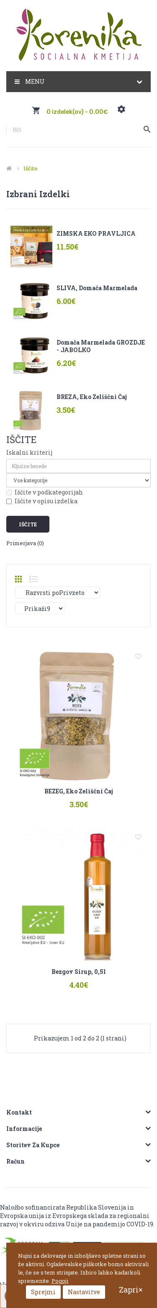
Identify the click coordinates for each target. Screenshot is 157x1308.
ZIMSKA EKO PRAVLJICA (96, 233)
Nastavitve (84, 1292)
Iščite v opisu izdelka (41, 501)
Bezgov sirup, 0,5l (78, 971)
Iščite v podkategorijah (44, 492)
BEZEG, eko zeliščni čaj (78, 791)
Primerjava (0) (25, 543)
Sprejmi (43, 1292)
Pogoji (59, 1281)
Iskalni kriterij (29, 452)
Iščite (30, 168)
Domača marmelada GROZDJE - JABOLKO (101, 346)
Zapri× (130, 1290)
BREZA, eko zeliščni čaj (92, 397)
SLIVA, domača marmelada (97, 288)
